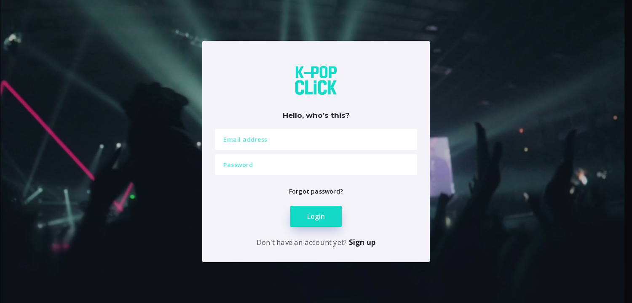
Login (316, 216)
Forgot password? (316, 191)
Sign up (362, 242)
